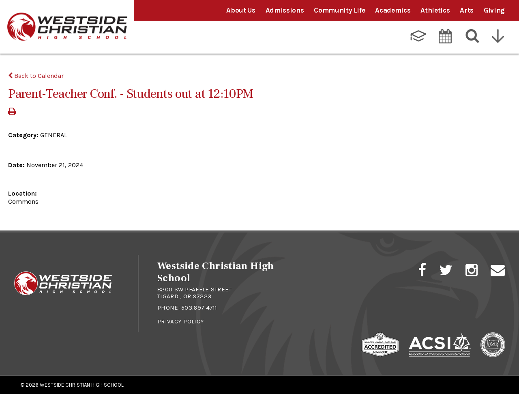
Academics (392, 10)
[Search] (472, 36)
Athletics (435, 10)
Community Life (339, 10)
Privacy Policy (180, 321)
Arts (467, 10)
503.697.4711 (199, 307)
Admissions (285, 10)
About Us (240, 10)
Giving (494, 10)
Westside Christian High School (82, 385)
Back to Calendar (36, 76)
